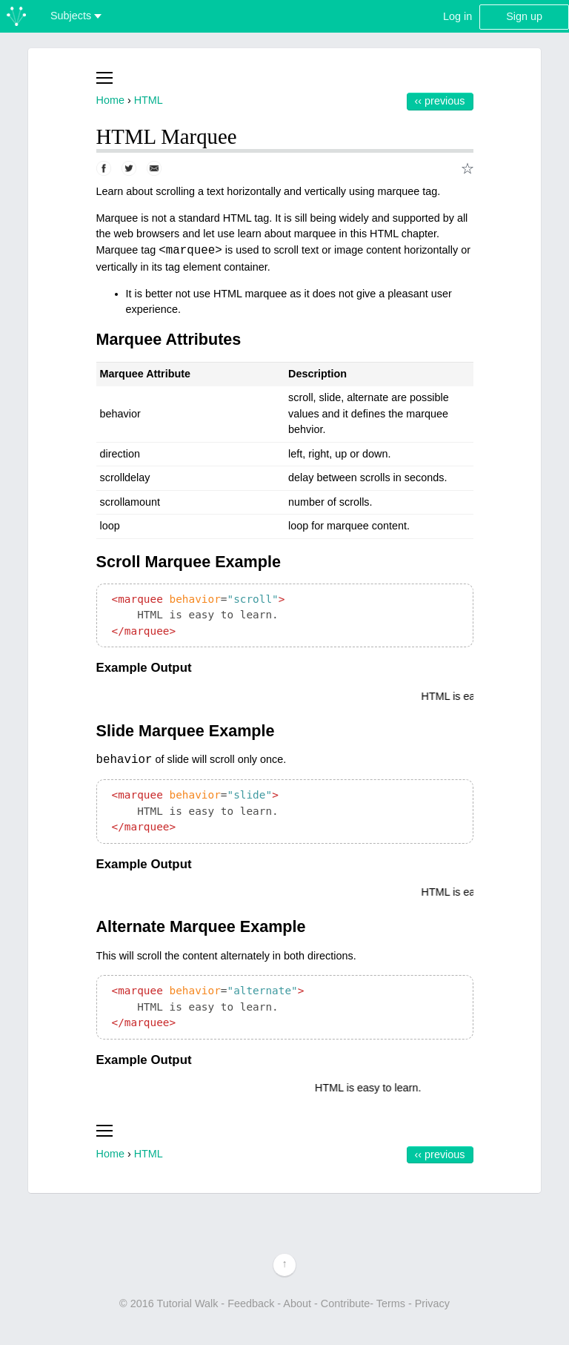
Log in (457, 16)
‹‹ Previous (440, 101)
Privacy (432, 1303)
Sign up (524, 16)
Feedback (250, 1303)
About (297, 1303)
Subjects (76, 16)
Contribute (345, 1303)
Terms (390, 1303)
